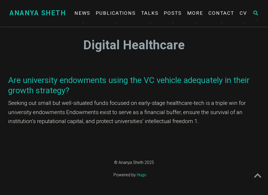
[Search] (256, 13)
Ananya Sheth (37, 13)
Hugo (141, 174)
